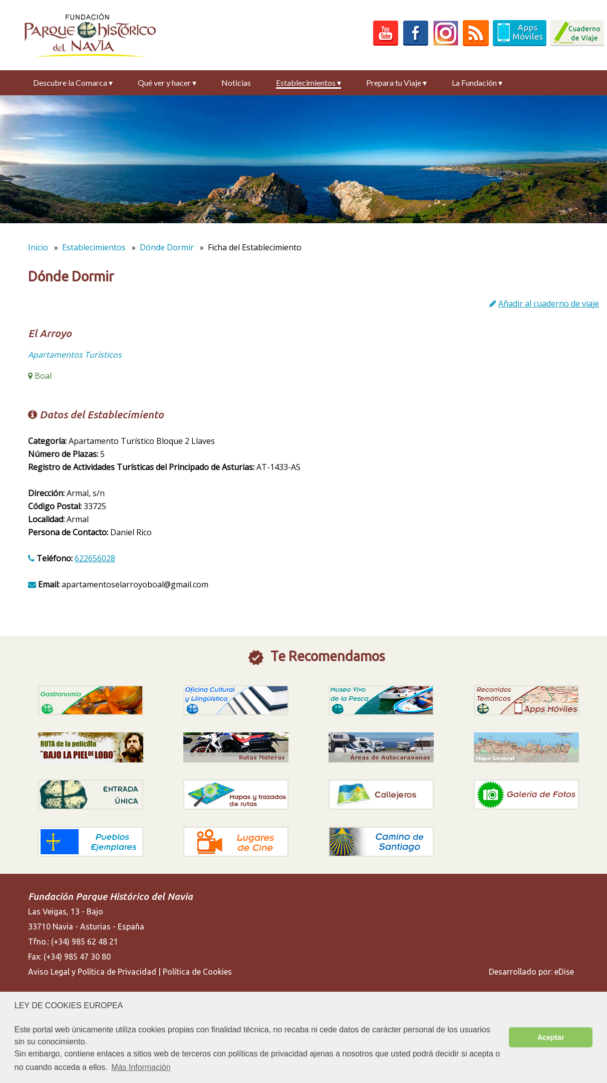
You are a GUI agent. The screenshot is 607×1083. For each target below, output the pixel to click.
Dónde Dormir (167, 247)
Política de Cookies (197, 971)
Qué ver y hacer (167, 82)
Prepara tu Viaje (396, 82)
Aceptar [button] (550, 1037)
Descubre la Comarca (73, 82)
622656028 (95, 558)
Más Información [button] (140, 1067)
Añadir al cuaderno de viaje (548, 303)
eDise (564, 971)
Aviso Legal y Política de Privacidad (92, 971)
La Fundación (477, 82)
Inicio (38, 247)
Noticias (236, 82)
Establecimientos (308, 82)
